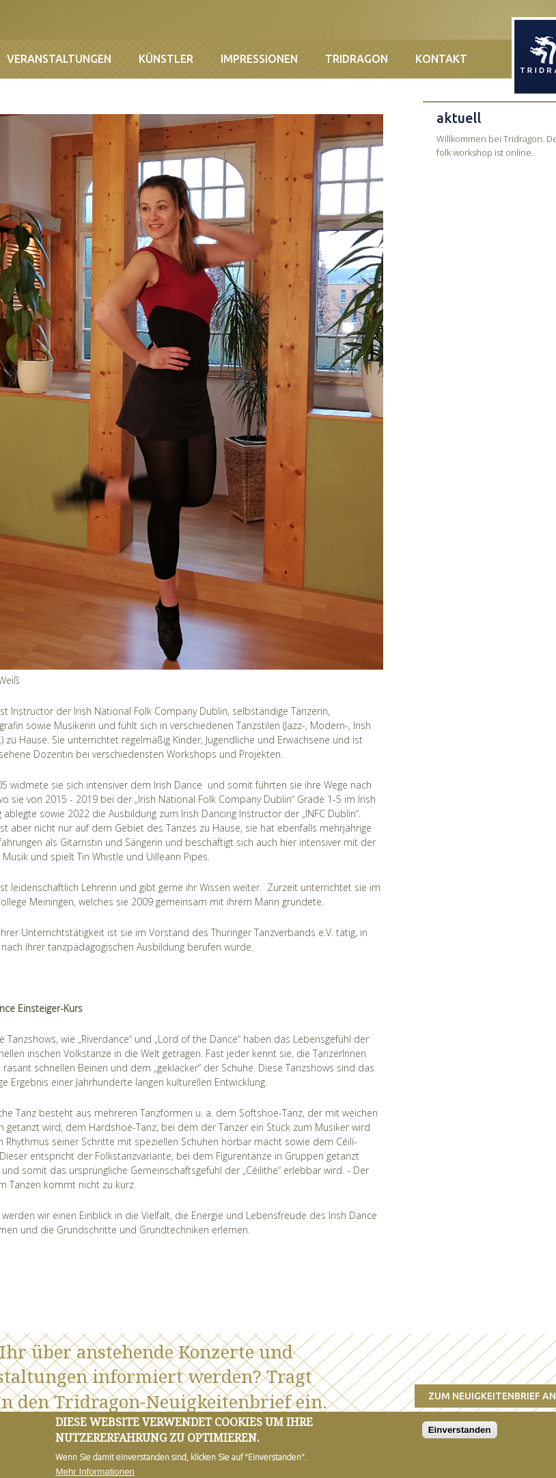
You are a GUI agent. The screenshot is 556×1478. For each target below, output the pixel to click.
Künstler (166, 59)
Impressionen (259, 59)
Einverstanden (459, 1435)
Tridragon (356, 59)
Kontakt (441, 59)
